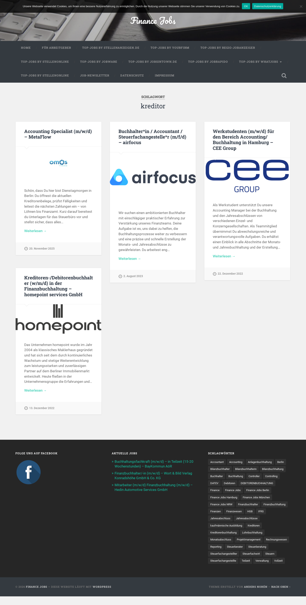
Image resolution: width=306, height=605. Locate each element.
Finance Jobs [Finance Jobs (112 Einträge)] (275, 491)
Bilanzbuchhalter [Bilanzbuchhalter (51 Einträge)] (234, 469)
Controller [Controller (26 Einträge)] (216, 483)
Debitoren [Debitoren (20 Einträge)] (268, 483)
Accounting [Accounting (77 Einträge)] (238, 462)
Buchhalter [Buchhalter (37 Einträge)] (247, 476)
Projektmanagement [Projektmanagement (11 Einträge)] (252, 541)
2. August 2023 (133, 277)
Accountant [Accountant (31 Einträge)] (217, 462)
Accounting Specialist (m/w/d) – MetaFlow (58, 134)
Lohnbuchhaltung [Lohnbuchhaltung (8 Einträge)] (275, 533)
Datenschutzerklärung (267, 6)
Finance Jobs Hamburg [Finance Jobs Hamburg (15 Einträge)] (255, 498)
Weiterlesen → (35, 232)
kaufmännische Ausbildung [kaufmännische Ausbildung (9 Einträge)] (256, 526)
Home (26, 48)
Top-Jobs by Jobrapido (208, 62)
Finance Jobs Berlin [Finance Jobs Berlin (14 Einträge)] (222, 498)
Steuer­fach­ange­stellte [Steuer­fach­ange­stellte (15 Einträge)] (264, 562)
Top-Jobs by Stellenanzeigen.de (110, 48)
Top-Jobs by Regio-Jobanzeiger (227, 48)
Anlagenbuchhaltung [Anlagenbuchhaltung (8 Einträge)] (264, 462)
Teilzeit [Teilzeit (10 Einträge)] (214, 569)
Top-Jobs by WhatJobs (258, 62)
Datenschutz (132, 76)
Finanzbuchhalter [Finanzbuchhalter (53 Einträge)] (221, 512)
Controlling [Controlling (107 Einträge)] (235, 483)
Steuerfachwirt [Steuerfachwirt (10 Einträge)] (219, 562)
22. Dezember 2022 (230, 274)
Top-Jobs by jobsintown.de (152, 62)
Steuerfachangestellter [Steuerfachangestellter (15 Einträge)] (250, 555)
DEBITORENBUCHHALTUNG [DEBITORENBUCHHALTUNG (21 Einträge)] (228, 491)
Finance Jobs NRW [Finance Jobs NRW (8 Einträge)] (257, 505)
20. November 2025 (42, 249)
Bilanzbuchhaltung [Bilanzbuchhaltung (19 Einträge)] (222, 476)
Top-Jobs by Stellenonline (45, 62)
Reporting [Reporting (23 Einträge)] (244, 547)
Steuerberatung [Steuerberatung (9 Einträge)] (220, 555)
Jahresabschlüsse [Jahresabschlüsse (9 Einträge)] (222, 526)
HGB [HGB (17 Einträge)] (236, 519)
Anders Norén (255, 595)
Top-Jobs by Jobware (98, 62)
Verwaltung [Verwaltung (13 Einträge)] (231, 569)
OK (246, 6)
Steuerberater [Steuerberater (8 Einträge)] (265, 547)
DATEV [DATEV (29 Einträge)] (252, 483)
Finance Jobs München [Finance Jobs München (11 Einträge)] (225, 505)
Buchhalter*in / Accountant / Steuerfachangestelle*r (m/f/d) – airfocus (152, 137)
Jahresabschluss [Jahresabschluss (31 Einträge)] (266, 519)
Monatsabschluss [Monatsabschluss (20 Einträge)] (221, 541)
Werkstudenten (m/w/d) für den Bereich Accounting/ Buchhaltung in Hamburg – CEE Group (243, 139)
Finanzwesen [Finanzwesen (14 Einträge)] (218, 519)
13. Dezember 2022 (41, 409)
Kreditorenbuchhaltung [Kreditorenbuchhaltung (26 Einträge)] (244, 533)
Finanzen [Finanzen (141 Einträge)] (274, 512)
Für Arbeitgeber (56, 48)
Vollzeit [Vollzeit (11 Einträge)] (249, 569)
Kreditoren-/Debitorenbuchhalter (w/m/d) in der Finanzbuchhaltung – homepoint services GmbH (58, 286)
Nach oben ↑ (281, 595)
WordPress (102, 595)
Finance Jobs (153, 20)
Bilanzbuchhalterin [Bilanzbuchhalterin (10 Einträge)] (262, 469)
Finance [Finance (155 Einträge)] (257, 491)
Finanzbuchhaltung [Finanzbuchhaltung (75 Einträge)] (250, 512)
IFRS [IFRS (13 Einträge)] (247, 519)
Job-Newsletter (94, 76)
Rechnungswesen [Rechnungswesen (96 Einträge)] (221, 547)
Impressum (164, 76)
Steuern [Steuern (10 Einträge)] (240, 562)
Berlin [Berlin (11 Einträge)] (213, 469)
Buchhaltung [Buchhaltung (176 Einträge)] (267, 476)
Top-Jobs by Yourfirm (170, 48)
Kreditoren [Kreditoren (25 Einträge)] (217, 533)
